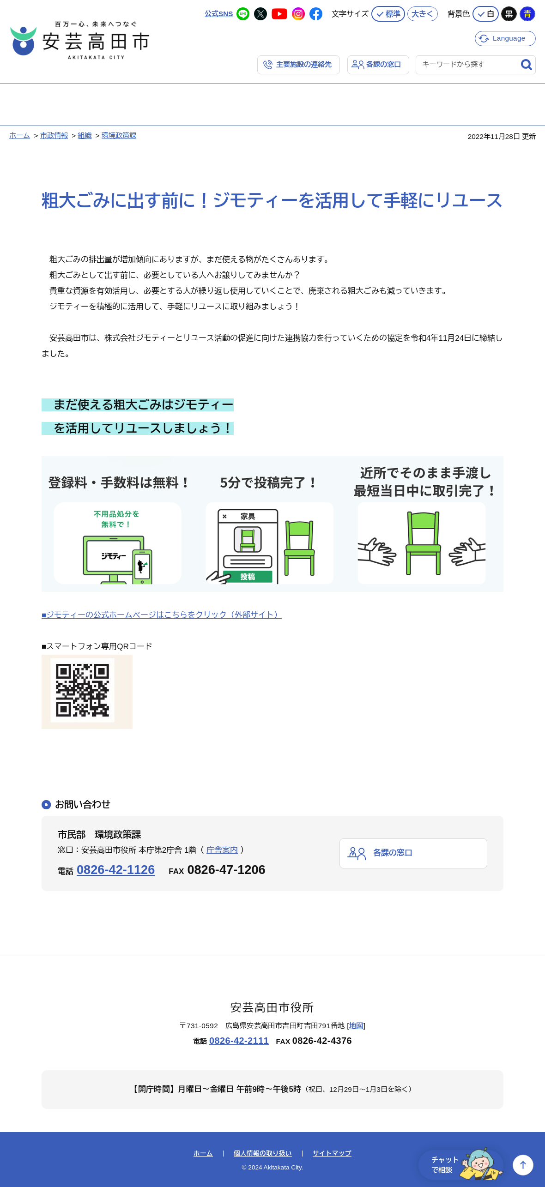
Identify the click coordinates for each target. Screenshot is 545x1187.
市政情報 (54, 135)
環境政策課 (119, 135)
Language (509, 38)
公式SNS (219, 14)
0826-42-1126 (116, 869)
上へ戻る (523, 1165)
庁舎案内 (222, 850)
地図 (356, 1026)
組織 (84, 135)
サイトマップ (332, 1154)
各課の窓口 (383, 64)
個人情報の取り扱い (263, 1154)
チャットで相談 (467, 1165)
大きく (423, 14)
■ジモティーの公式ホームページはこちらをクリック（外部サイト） (162, 615)
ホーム (19, 135)
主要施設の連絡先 (304, 64)
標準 (393, 14)
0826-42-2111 (239, 1041)
